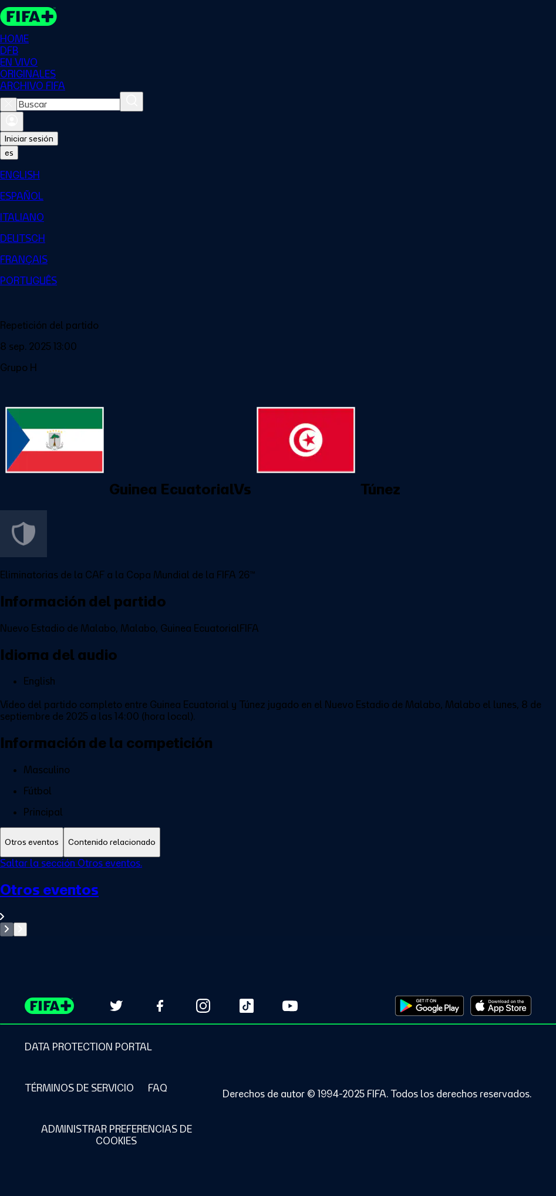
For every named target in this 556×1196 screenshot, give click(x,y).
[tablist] (278, 842)
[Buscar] (131, 102)
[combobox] (68, 104)
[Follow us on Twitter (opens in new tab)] (116, 1006)
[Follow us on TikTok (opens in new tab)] (247, 1006)
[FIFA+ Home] (28, 16)
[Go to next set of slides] (20, 929)
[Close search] (8, 104)
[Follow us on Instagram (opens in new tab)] (203, 1006)
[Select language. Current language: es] (9, 153)
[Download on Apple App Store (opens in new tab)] (500, 1006)
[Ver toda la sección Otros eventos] (278, 901)
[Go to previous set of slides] (7, 929)
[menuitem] (278, 175)
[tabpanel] (278, 896)
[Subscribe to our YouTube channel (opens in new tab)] (290, 1006)
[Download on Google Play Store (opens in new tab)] (429, 1006)
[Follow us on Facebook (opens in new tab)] (160, 1006)
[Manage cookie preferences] (116, 1134)
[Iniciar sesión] (11, 122)
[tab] (31, 842)
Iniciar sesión (29, 138)
